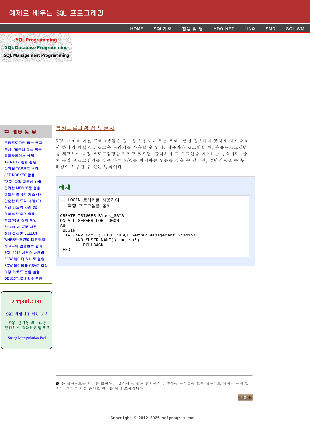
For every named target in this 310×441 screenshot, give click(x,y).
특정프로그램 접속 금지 (23, 142)
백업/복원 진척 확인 (20, 220)
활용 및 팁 (192, 29)
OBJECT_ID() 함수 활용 (23, 278)
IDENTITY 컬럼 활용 (20, 162)
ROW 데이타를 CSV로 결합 (26, 265)
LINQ (249, 29)
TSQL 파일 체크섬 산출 (23, 181)
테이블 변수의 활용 (19, 213)
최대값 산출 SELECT (20, 233)
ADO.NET (223, 29)
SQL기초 (162, 29)
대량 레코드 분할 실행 (22, 271)
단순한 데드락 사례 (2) (22, 200)
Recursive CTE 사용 (20, 226)
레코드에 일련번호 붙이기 (25, 246)
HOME (137, 29)
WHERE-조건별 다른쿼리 (24, 239)
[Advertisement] (161, 78)
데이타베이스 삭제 (19, 155)
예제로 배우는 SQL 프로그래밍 (56, 12)
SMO (270, 29)
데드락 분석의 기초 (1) (22, 194)
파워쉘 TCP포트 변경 (21, 168)
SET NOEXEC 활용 (19, 175)
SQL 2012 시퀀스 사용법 (24, 252)
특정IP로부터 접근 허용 (23, 149)
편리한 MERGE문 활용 (22, 187)
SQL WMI (296, 29)
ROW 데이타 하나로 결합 (24, 259)
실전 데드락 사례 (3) (20, 207)
